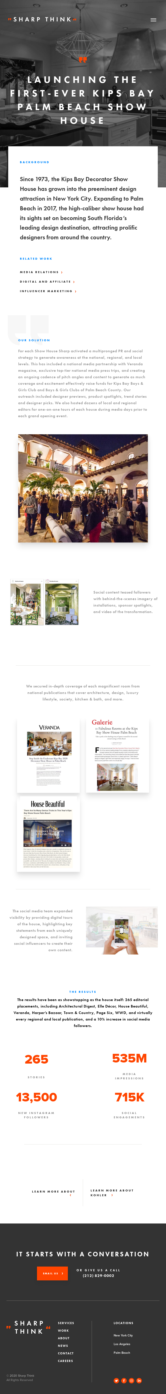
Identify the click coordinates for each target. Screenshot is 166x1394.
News (63, 1346)
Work (63, 1331)
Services (66, 1323)
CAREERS (65, 1361)
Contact (66, 1353)
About (64, 1338)
